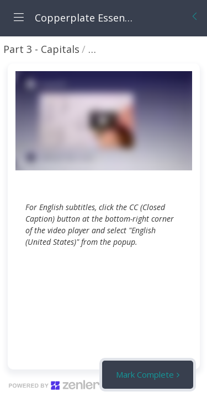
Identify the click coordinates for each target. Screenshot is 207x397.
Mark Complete (145, 374)
